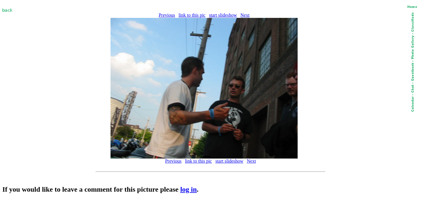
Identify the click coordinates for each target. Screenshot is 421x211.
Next (244, 15)
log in (188, 189)
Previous (167, 15)
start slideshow (223, 15)
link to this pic (192, 15)
